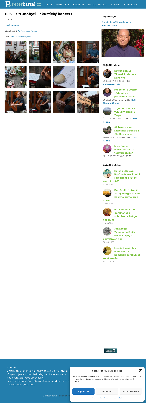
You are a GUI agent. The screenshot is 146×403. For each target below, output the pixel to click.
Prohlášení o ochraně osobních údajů (107, 398)
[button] (140, 370)
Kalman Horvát (111, 84)
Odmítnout (107, 391)
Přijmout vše (83, 391)
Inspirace (62, 4)
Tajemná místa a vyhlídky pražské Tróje (124, 112)
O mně (115, 4)
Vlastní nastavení (130, 391)
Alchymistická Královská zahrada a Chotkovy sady (126, 130)
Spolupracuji (97, 4)
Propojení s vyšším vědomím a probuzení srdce (125, 93)
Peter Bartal (24, 4)
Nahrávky (130, 4)
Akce (48, 4)
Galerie (78, 4)
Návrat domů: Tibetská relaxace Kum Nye (125, 74)
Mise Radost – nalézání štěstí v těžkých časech (124, 149)
